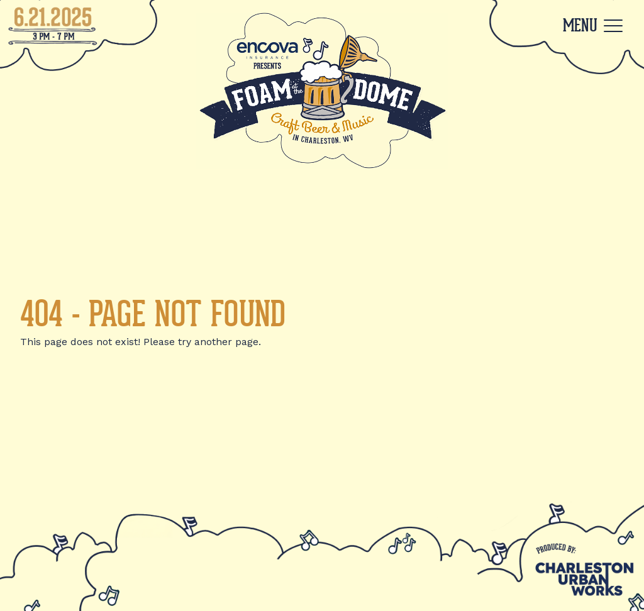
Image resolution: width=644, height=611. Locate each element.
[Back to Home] (322, 91)
